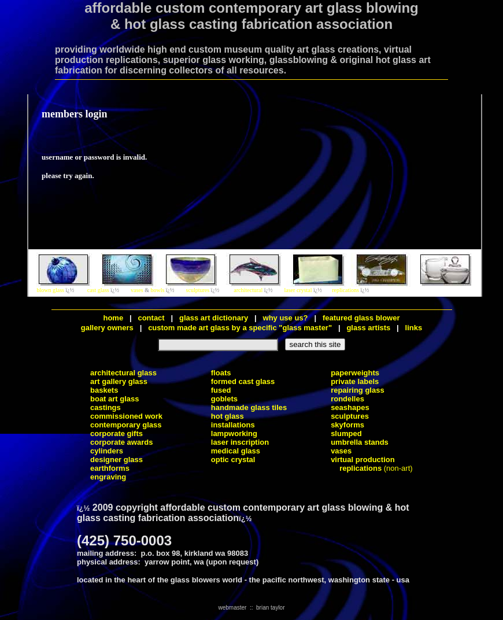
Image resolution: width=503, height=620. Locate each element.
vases (137, 290)
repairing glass (357, 390)
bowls (157, 290)
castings (105, 407)
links (414, 327)
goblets (224, 398)
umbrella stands (360, 442)
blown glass (51, 290)
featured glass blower (361, 317)
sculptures (198, 290)
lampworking (234, 433)
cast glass (98, 290)
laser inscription (240, 442)
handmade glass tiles (249, 407)
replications (345, 290)
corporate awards (121, 442)
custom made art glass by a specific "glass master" (240, 327)
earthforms (110, 468)
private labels (355, 381)
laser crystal (298, 290)
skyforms (347, 424)
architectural (248, 290)
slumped (346, 433)
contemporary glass (126, 424)
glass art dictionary (213, 317)
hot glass (227, 416)
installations (233, 424)
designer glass (116, 459)
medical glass (235, 450)
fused (221, 390)
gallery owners (107, 327)
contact (152, 317)
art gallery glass (118, 381)
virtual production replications (363, 464)
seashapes (350, 407)
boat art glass (114, 398)
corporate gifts (116, 433)
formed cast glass (243, 381)
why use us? (285, 317)
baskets (104, 390)
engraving (108, 477)
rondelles (347, 398)
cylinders (106, 450)
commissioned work (126, 416)
